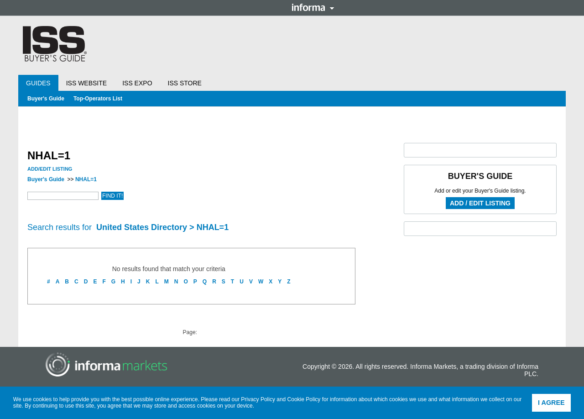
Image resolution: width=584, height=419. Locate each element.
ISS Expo (137, 83)
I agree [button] (551, 402)
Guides (38, 83)
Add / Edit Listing (480, 203)
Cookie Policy (304, 399)
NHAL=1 (86, 179)
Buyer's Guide (45, 98)
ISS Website (86, 83)
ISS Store (185, 83)
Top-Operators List (97, 98)
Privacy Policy (258, 399)
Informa (313, 7)
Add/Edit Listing (49, 169)
